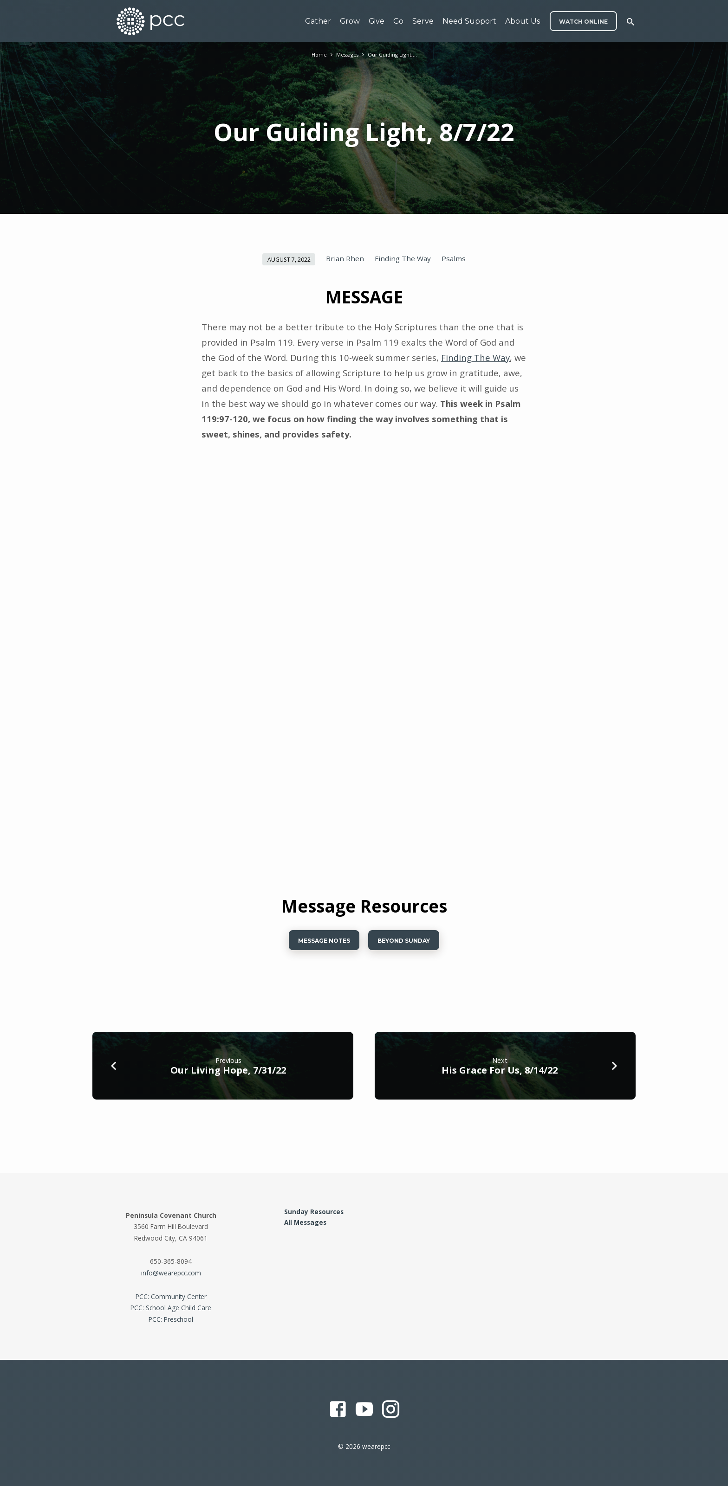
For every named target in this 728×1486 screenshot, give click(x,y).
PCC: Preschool (171, 1319)
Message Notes (318, 942)
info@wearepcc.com (171, 1272)
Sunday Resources (314, 1211)
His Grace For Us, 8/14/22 (500, 1074)
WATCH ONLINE (583, 21)
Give (376, 21)
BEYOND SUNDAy (409, 942)
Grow (350, 21)
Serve (423, 21)
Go (398, 21)
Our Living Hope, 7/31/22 (228, 1074)
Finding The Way (403, 258)
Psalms (454, 258)
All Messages (305, 1222)
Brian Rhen (345, 258)
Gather (318, 21)
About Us (522, 21)
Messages (345, 54)
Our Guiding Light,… (395, 54)
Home (314, 54)
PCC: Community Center (171, 1296)
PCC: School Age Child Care (170, 1307)
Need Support (469, 21)
